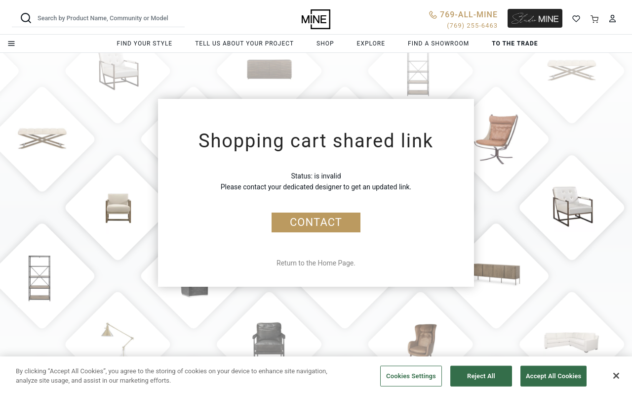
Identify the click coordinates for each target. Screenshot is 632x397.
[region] (316, 376)
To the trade (515, 43)
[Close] (616, 376)
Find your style (145, 43)
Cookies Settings (411, 376)
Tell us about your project (244, 43)
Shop (325, 43)
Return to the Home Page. (316, 263)
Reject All (481, 376)
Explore (371, 43)
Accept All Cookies (553, 376)
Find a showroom (438, 43)
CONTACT (316, 222)
